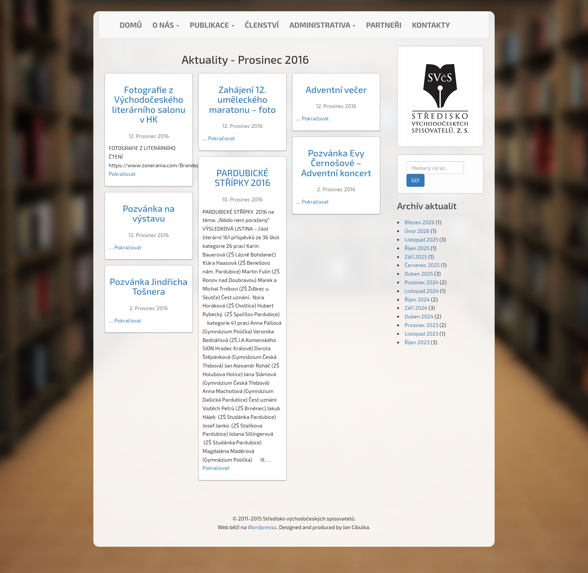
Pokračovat (122, 174)
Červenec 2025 (422, 265)
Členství (262, 24)
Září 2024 (416, 307)
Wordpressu (262, 527)
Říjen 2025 (417, 248)
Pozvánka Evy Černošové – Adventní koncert (336, 162)
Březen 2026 (420, 222)
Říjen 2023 (417, 342)
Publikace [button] (212, 24)
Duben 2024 (419, 316)
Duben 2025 (419, 273)
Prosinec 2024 (422, 282)
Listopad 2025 (421, 239)
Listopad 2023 (421, 333)
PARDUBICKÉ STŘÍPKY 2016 (242, 177)
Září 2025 (416, 257)
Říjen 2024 (417, 299)
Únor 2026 (417, 231)
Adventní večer (336, 89)
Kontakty (431, 24)
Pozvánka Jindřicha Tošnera (149, 286)
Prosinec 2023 (421, 325)
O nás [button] (165, 24)
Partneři (383, 24)
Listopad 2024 (422, 291)
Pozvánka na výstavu (149, 213)
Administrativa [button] (323, 24)
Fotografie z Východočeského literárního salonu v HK (148, 104)
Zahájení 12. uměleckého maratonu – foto (242, 99)
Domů (131, 24)
